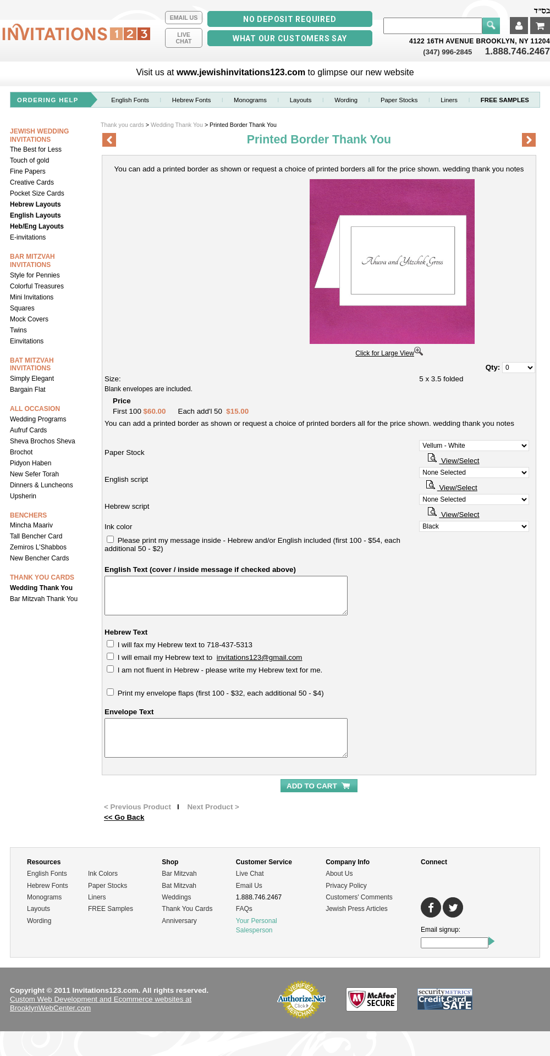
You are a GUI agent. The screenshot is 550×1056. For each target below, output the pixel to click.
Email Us (184, 17)
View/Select (452, 461)
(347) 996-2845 (448, 52)
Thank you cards (122, 124)
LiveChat (184, 38)
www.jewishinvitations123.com (241, 72)
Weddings (176, 897)
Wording (346, 100)
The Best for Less (36, 149)
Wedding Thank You (41, 588)
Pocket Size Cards (37, 193)
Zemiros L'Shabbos (38, 547)
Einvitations (26, 341)
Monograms (250, 100)
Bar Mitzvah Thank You (44, 599)
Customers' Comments (359, 897)
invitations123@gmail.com (259, 657)
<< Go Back (124, 817)
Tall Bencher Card (36, 536)
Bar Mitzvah (179, 873)
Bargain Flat (28, 389)
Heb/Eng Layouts (37, 226)
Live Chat (250, 873)
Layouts (301, 100)
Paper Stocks (107, 886)
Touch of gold (29, 160)
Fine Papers (28, 171)
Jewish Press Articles (357, 909)
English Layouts (35, 215)
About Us (339, 873)
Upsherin (23, 496)
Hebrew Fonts (191, 100)
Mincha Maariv (31, 525)
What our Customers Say (290, 38)
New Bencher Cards (39, 558)
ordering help (48, 100)
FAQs (244, 909)
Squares (22, 308)
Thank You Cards (187, 909)
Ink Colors (103, 873)
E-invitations (28, 237)
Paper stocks (399, 100)
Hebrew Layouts (35, 204)
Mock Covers (29, 319)
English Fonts (130, 100)
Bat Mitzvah (179, 886)
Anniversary (179, 921)
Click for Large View (389, 353)
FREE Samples (110, 909)
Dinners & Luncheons (41, 485)
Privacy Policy (346, 886)
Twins (18, 330)
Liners (449, 100)
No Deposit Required (289, 19)
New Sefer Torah (34, 474)
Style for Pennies (35, 275)
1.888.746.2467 (517, 51)
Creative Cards (32, 182)
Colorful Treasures (37, 286)
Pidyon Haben (30, 463)
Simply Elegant (32, 378)
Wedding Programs (38, 419)
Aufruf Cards (28, 430)
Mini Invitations (31, 297)
